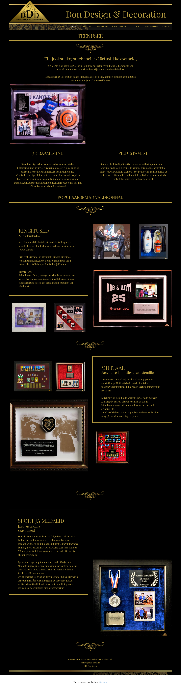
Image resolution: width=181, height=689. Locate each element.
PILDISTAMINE (119, 26)
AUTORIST (135, 26)
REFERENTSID (151, 26)
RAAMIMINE (102, 26)
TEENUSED (73, 26)
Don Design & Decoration (116, 14)
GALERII (166, 26)
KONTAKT (88, 26)
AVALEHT (59, 26)
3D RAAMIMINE (47, 153)
